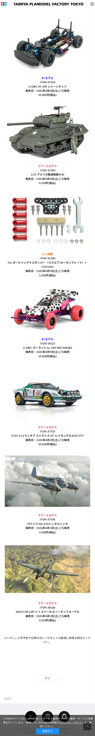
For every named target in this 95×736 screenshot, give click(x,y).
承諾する (47, 731)
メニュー (92, 4)
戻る (47, 678)
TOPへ (8, 698)
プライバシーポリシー (71, 722)
